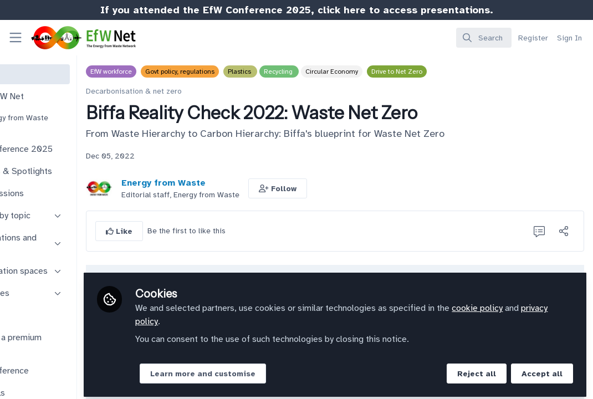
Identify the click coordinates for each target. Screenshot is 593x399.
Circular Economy (396, 71)
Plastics (305, 71)
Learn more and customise (267, 369)
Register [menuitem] (533, 38)
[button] (342, 188)
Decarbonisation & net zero (199, 91)
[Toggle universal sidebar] (15, 37)
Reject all (476, 369)
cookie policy (542, 303)
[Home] (72, 37)
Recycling (344, 71)
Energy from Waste (228, 182)
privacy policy (242, 317)
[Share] (564, 231)
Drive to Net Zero (461, 71)
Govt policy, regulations (244, 71)
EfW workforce (176, 71)
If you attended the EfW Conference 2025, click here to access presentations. (296, 10)
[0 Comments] (539, 231)
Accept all (542, 369)
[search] (484, 38)
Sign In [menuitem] (569, 38)
